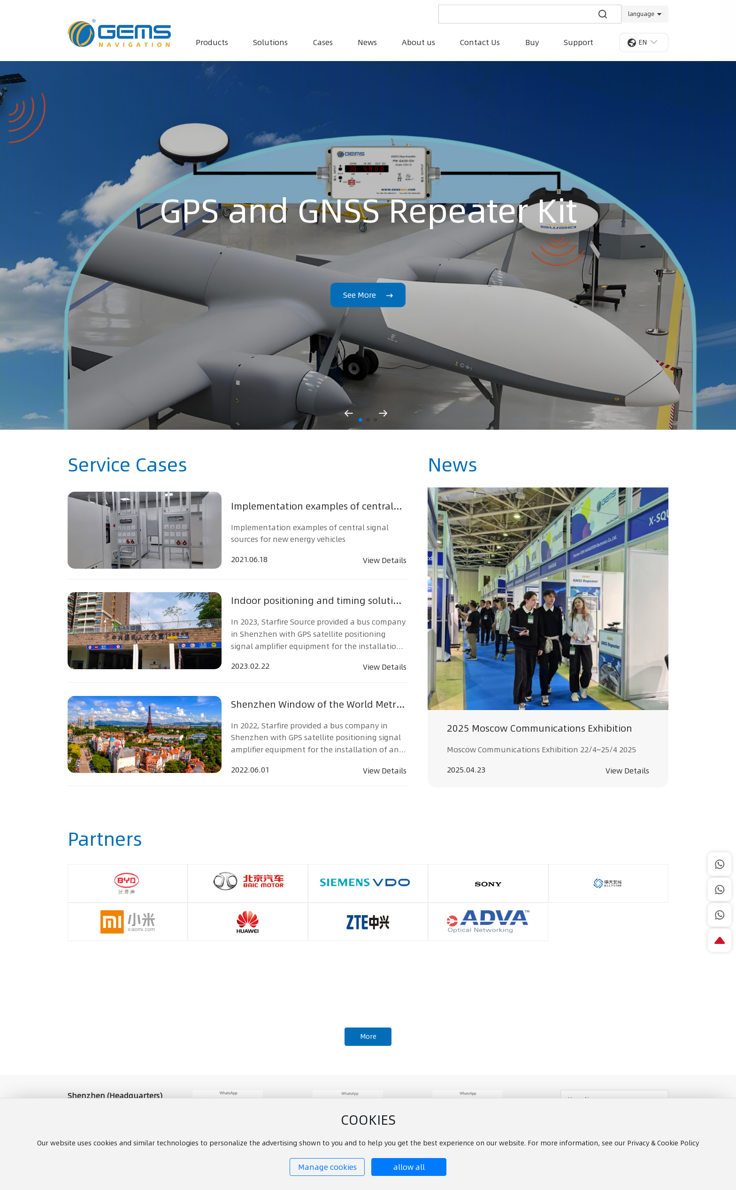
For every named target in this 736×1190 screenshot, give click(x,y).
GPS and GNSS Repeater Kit (368, 210)
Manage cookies (327, 1167)
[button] (360, 420)
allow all (409, 1167)
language (641, 14)
